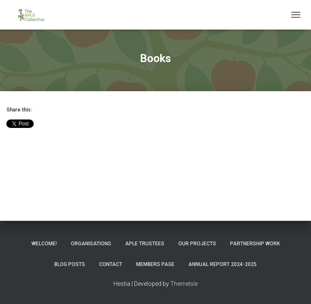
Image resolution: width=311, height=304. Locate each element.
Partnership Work (255, 244)
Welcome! (44, 244)
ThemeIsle (184, 283)
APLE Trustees (144, 244)
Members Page (155, 264)
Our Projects (197, 244)
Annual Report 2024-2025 (222, 264)
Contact (110, 264)
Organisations (91, 244)
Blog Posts (69, 264)
